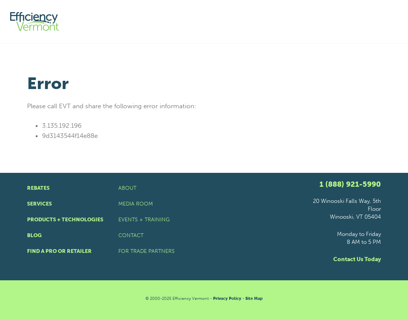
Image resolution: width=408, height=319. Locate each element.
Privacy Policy (227, 298)
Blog (34, 235)
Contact (131, 235)
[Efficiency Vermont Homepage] (35, 21)
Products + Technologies (65, 219)
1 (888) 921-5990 (350, 184)
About (127, 188)
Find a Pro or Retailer (59, 251)
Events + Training (144, 219)
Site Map (254, 298)
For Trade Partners (146, 251)
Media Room (135, 204)
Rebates (38, 188)
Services (39, 204)
